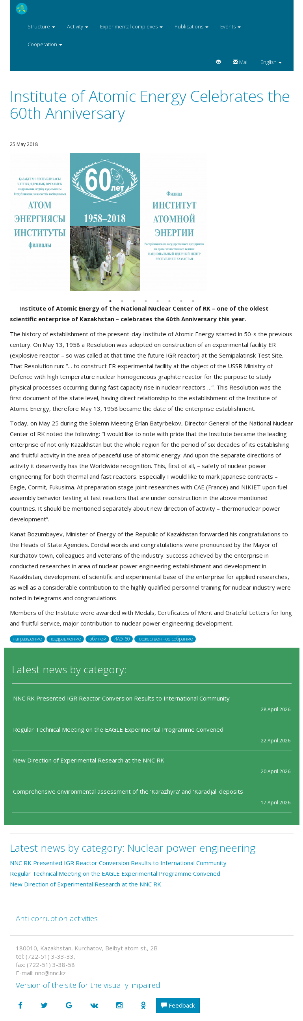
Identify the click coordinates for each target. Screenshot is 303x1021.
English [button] (271, 62)
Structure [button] (41, 26)
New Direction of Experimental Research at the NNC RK (89, 760)
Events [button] (230, 26)
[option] (152, 222)
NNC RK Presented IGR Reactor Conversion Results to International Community (121, 698)
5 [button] (158, 301)
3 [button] (134, 301)
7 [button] (181, 301)
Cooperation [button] (45, 44)
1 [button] (110, 301)
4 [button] (146, 301)
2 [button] (122, 301)
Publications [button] (191, 26)
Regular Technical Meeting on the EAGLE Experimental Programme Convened (118, 729)
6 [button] (169, 301)
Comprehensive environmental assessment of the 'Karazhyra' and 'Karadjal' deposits (128, 791)
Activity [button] (77, 26)
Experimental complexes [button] (131, 26)
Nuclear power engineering (191, 848)
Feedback (178, 1005)
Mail (241, 62)
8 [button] (193, 301)
